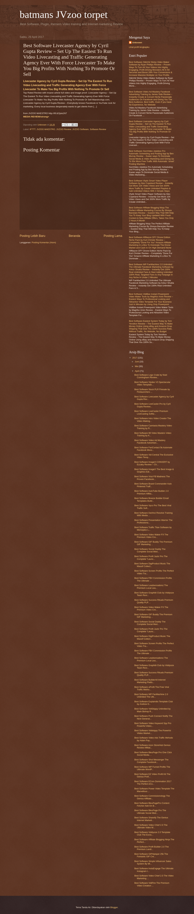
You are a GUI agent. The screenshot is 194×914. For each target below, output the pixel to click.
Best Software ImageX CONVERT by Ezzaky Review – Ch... (152, 463)
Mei (137, 366)
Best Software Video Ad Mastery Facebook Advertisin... (149, 441)
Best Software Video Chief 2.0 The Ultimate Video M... (150, 826)
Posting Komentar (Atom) (44, 242)
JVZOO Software (80, 129)
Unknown (137, 42)
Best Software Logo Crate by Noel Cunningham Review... (150, 376)
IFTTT (32, 129)
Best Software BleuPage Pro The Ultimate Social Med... (150, 811)
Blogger (114, 907)
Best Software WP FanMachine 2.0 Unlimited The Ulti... (151, 695)
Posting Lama (113, 236)
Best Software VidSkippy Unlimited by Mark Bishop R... (152, 710)
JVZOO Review (63, 129)
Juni (137, 361)
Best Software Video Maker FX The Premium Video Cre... (151, 535)
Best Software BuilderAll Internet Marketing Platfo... (149, 681)
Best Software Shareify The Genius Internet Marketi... (151, 818)
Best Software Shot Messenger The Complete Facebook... (151, 760)
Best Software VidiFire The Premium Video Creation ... (151, 884)
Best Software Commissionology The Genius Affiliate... (152, 797)
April (137, 371)
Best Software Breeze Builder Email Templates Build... (151, 499)
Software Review (98, 129)
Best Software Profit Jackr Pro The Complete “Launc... (150, 557)
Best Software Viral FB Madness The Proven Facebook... (152, 477)
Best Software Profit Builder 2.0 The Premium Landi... (151, 847)
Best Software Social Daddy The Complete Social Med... (149, 550)
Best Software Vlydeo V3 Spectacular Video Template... (152, 383)
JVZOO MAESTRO (45, 129)
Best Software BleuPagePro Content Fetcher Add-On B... (151, 804)
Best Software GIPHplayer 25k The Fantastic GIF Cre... (151, 855)
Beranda (74, 236)
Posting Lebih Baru (32, 236)
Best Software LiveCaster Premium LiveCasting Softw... (151, 412)
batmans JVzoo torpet (64, 14)
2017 (135, 357)
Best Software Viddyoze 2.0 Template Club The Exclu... (152, 833)
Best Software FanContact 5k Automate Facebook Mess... (153, 448)
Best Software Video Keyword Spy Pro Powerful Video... (152, 724)
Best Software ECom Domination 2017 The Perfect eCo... (152, 782)
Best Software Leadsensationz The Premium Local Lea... (151, 586)
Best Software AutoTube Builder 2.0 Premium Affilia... (151, 492)
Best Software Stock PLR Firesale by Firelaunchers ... (152, 390)
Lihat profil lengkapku (139, 47)
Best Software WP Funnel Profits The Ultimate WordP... (152, 768)
